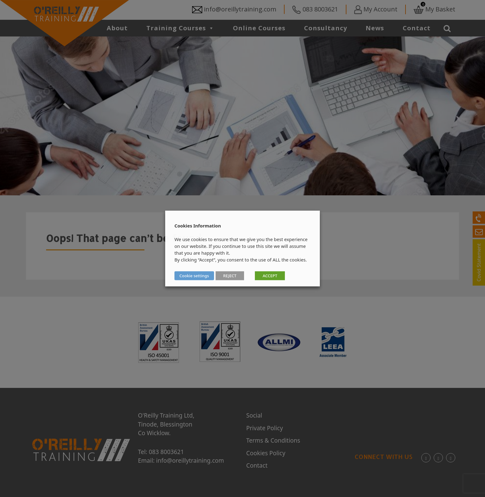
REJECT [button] (230, 275)
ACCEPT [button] (270, 275)
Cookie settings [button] (194, 275)
